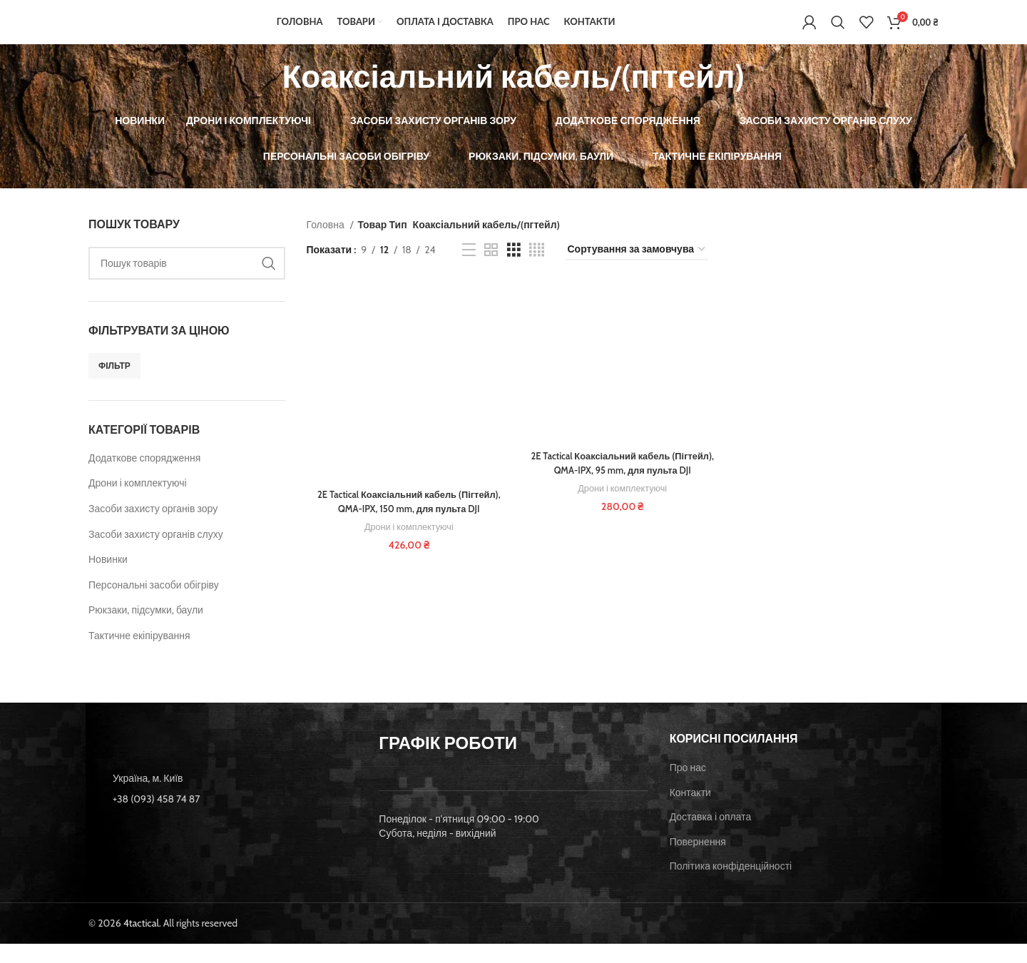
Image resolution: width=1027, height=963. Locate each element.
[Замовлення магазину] (637, 270)
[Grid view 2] (491, 270)
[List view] (469, 270)
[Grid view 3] (514, 270)
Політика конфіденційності (731, 886)
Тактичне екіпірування (139, 655)
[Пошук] (838, 32)
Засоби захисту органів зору (153, 528)
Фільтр (114, 385)
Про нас (688, 787)
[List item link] (223, 819)
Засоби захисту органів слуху (155, 553)
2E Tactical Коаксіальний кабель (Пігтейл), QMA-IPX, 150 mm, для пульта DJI (407, 523)
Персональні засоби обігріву (153, 604)
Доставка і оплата (711, 836)
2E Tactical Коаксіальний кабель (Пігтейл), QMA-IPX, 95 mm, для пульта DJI (622, 484)
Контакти (690, 811)
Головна (327, 244)
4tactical (141, 943)
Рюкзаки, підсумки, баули (145, 629)
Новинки (108, 579)
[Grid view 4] (536, 270)
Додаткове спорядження (144, 478)
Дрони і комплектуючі (137, 502)
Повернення (698, 861)
